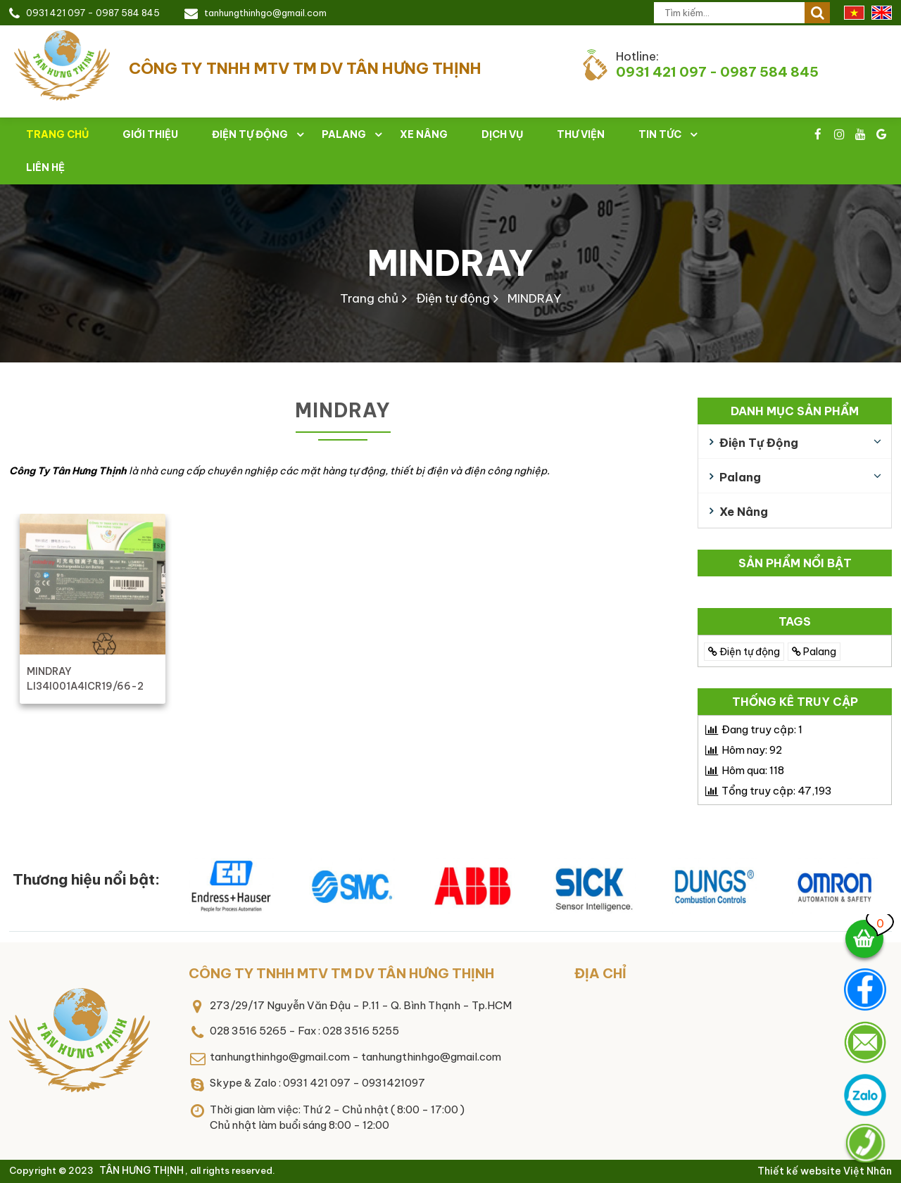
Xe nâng (424, 134)
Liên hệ (45, 167)
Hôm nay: (752, 750)
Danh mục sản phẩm (795, 411)
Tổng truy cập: (777, 790)
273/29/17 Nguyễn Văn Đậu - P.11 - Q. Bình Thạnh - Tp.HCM (361, 1005)
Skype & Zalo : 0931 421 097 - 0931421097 (317, 1082)
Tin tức (659, 134)
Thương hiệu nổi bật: (86, 879)
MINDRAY (450, 263)
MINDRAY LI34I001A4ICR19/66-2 (85, 678)
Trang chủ (369, 298)
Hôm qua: (753, 770)
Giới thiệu (150, 134)
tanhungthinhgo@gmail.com (265, 12)
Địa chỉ (600, 973)
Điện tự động (250, 134)
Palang (344, 134)
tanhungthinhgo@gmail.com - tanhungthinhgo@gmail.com (355, 1056)
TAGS (795, 621)
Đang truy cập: (762, 729)
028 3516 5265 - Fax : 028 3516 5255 (304, 1030)
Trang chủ (57, 134)
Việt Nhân (867, 1171)
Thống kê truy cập (795, 702)
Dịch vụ (502, 134)
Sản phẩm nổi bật (795, 563)
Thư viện (581, 134)
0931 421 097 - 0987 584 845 (93, 12)
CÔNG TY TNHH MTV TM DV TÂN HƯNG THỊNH (341, 973)
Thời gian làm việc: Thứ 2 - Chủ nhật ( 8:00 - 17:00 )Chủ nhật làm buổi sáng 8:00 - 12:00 (337, 1117)
